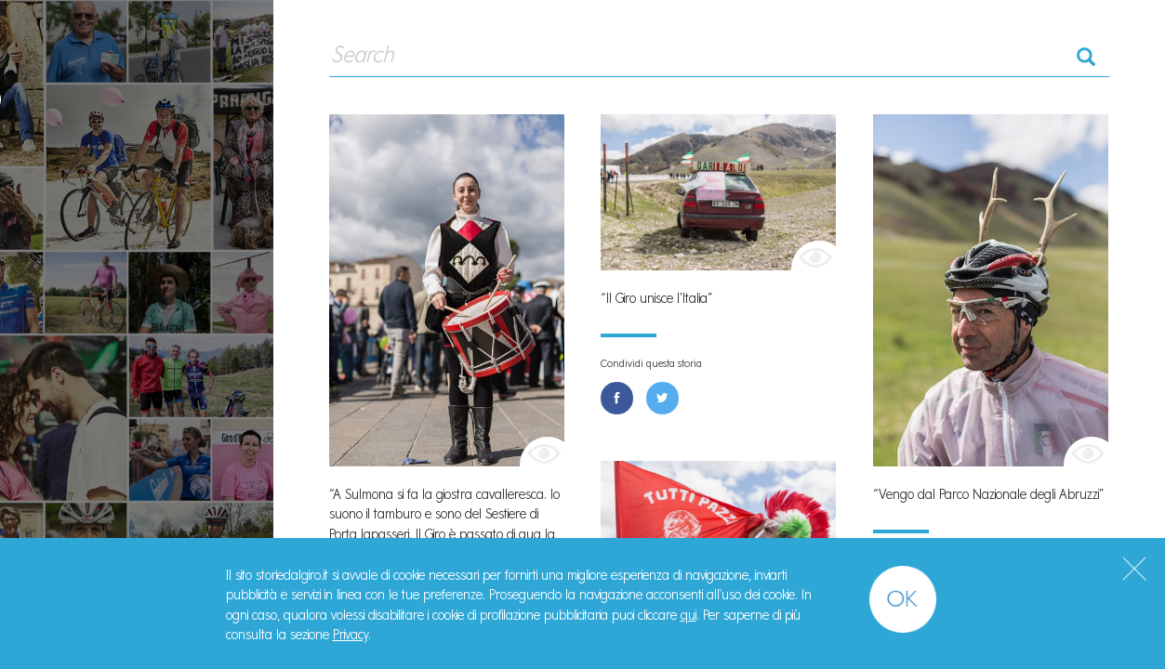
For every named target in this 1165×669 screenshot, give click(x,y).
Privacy (350, 634)
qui (688, 615)
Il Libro (69, 293)
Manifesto (86, 250)
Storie (65, 206)
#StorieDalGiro (137, 25)
